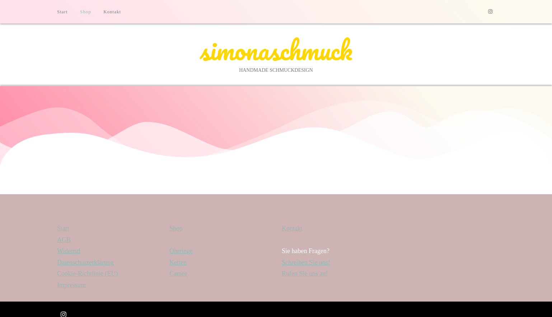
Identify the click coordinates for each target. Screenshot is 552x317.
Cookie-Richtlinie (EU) (87, 273)
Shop (85, 11)
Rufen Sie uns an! (305, 273)
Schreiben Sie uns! (306, 262)
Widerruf (68, 251)
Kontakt (112, 11)
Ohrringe (181, 251)
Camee (178, 273)
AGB (64, 239)
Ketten (178, 262)
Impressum (71, 285)
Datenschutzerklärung (85, 262)
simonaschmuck (276, 49)
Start (62, 11)
